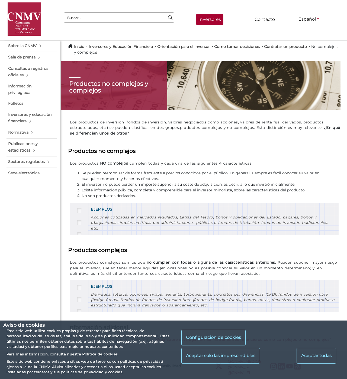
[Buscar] (170, 17)
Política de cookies (99, 354)
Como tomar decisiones (237, 46)
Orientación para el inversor (183, 46)
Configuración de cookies (213, 337)
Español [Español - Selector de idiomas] (307, 19)
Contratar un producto (286, 46)
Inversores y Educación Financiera (121, 46)
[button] (32, 46)
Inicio (79, 46)
